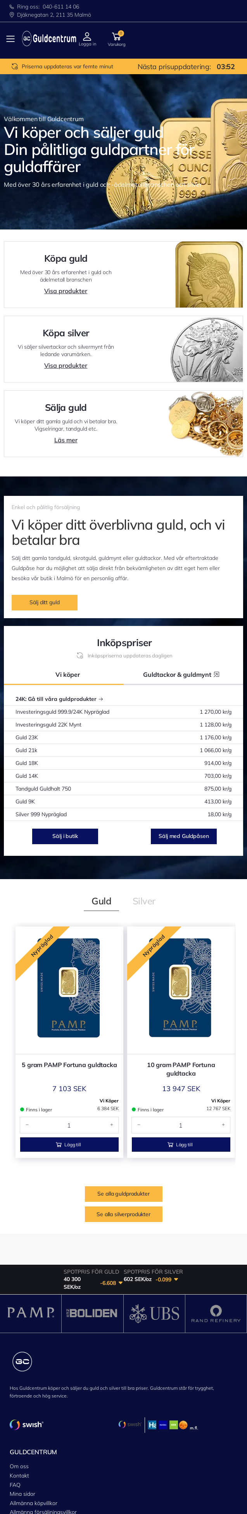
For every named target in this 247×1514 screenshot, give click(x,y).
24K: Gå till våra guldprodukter (60, 698)
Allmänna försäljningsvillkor (43, 1461)
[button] (117, 39)
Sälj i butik (65, 836)
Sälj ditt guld (44, 602)
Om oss (19, 1416)
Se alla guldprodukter (123, 1044)
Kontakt (19, 1425)
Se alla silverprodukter (123, 1065)
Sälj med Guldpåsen (184, 836)
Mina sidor (22, 1443)
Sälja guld (22, 1499)
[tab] (101, 901)
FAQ (15, 1434)
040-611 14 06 (61, 6)
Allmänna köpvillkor (33, 1453)
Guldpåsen (23, 1508)
